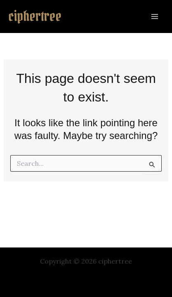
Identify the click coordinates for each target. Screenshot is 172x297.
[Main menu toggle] (155, 16)
